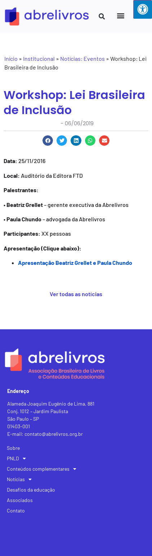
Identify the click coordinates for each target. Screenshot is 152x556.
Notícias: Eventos (82, 58)
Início (11, 58)
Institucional (39, 58)
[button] (120, 15)
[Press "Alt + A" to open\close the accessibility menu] (142, 9)
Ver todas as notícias (76, 293)
